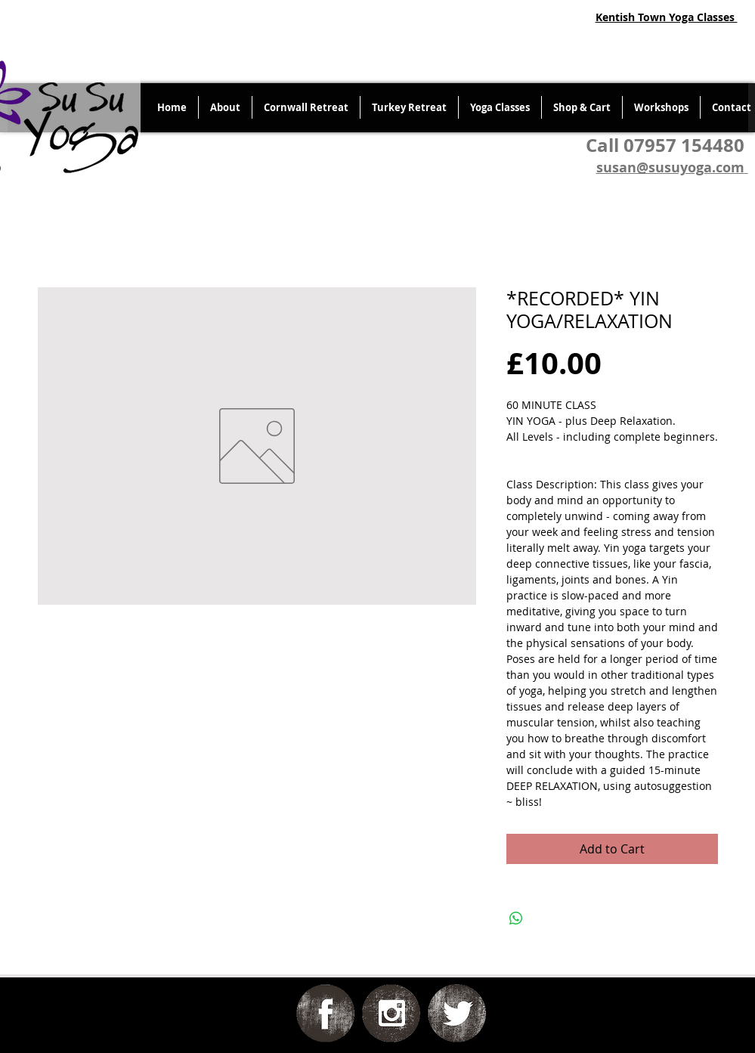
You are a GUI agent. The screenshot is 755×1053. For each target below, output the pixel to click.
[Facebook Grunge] (325, 1013)
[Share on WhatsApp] (516, 918)
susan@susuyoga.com (670, 167)
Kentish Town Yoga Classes (667, 17)
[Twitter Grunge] (457, 1013)
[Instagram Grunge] (391, 1013)
